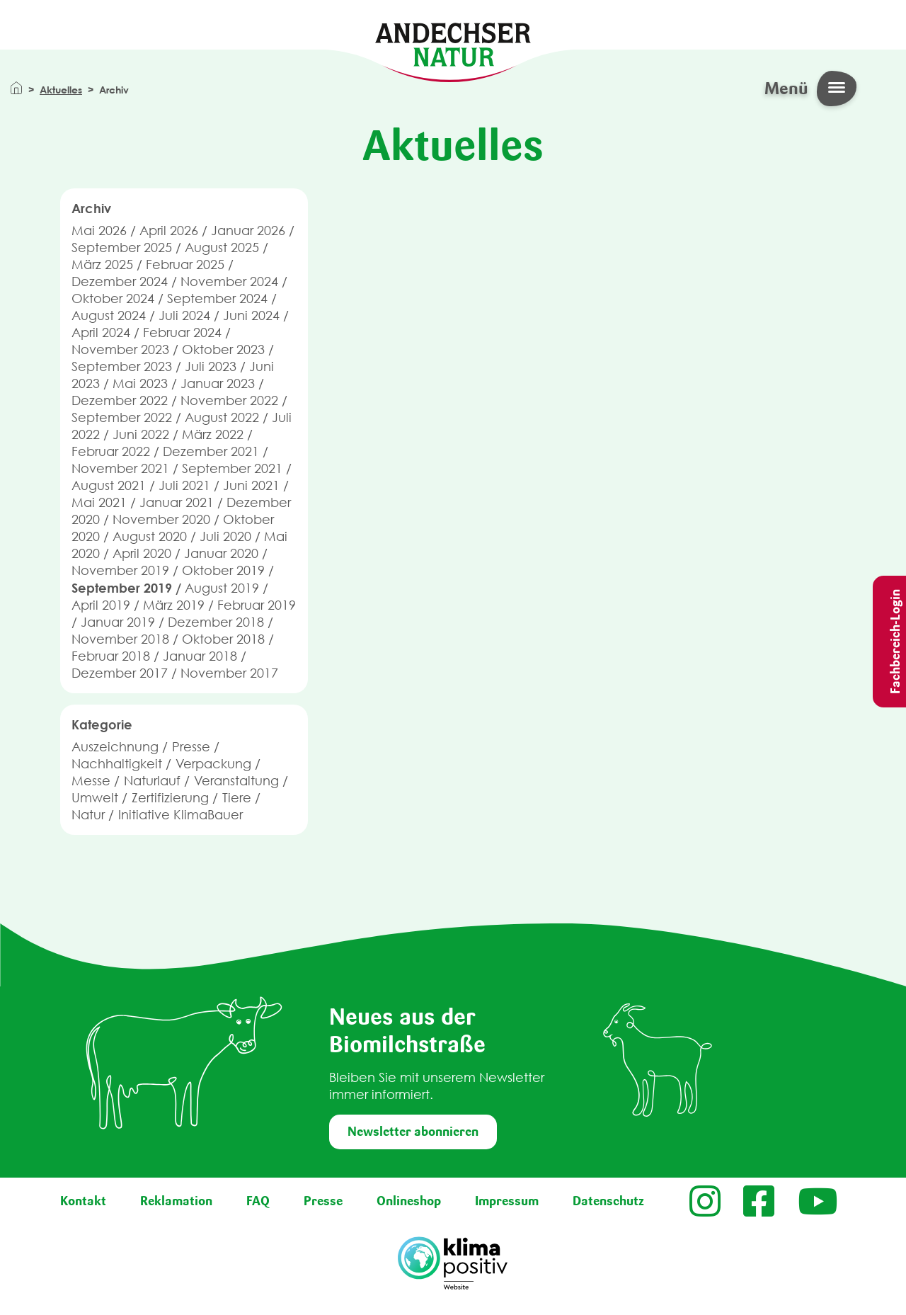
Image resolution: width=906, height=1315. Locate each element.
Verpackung (213, 763)
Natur (88, 814)
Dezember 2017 (119, 673)
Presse (191, 746)
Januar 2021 (176, 502)
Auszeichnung (115, 746)
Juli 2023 (210, 366)
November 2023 (120, 349)
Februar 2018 (110, 656)
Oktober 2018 (223, 639)
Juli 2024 (184, 315)
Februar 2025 (185, 264)
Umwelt (94, 797)
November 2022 (229, 400)
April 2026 (168, 230)
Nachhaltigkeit (116, 763)
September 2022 (121, 417)
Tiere (236, 797)
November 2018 (120, 639)
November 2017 (229, 673)
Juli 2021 (184, 485)
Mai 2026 (99, 230)
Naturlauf (152, 780)
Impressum (507, 1201)
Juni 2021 (251, 485)
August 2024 (108, 315)
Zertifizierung (170, 797)
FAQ (258, 1201)
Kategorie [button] (101, 724)
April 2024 (100, 332)
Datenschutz (608, 1201)
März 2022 (212, 434)
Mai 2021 (99, 502)
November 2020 (161, 519)
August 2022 (222, 417)
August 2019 (222, 588)
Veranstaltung (236, 780)
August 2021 (108, 485)
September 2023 (121, 366)
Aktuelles (61, 90)
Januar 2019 (118, 622)
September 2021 (232, 468)
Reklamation (176, 1201)
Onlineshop (409, 1201)
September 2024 (217, 298)
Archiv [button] (91, 208)
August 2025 (222, 247)
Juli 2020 (225, 536)
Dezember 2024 (119, 281)
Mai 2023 (140, 383)
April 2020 (142, 553)
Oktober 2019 (223, 570)
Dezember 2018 (216, 622)
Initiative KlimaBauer (180, 814)
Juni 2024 (251, 315)
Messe (90, 780)
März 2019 (174, 605)
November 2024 (229, 281)
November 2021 (120, 468)
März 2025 (102, 264)
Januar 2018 (200, 656)
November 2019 (120, 570)
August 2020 (150, 536)
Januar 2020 (221, 553)
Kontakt (83, 1201)
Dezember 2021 (211, 451)
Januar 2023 (217, 383)
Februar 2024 (182, 332)
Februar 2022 (110, 451)
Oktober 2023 (223, 349)
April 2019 (100, 605)
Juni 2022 (141, 434)
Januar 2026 (248, 230)
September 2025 (121, 247)
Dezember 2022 (119, 400)
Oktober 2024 (112, 298)
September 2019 (121, 588)
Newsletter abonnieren (413, 1131)
